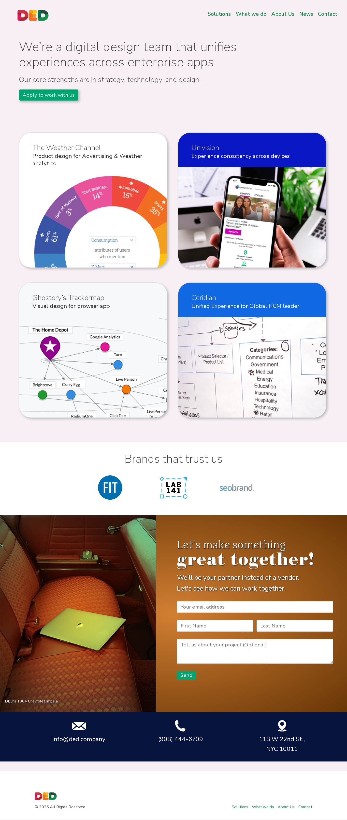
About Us (282, 14)
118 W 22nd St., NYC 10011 (282, 736)
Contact (327, 14)
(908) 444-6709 (180, 731)
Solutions (219, 14)
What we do (251, 14)
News (306, 14)
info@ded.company (78, 731)
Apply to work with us (49, 94)
